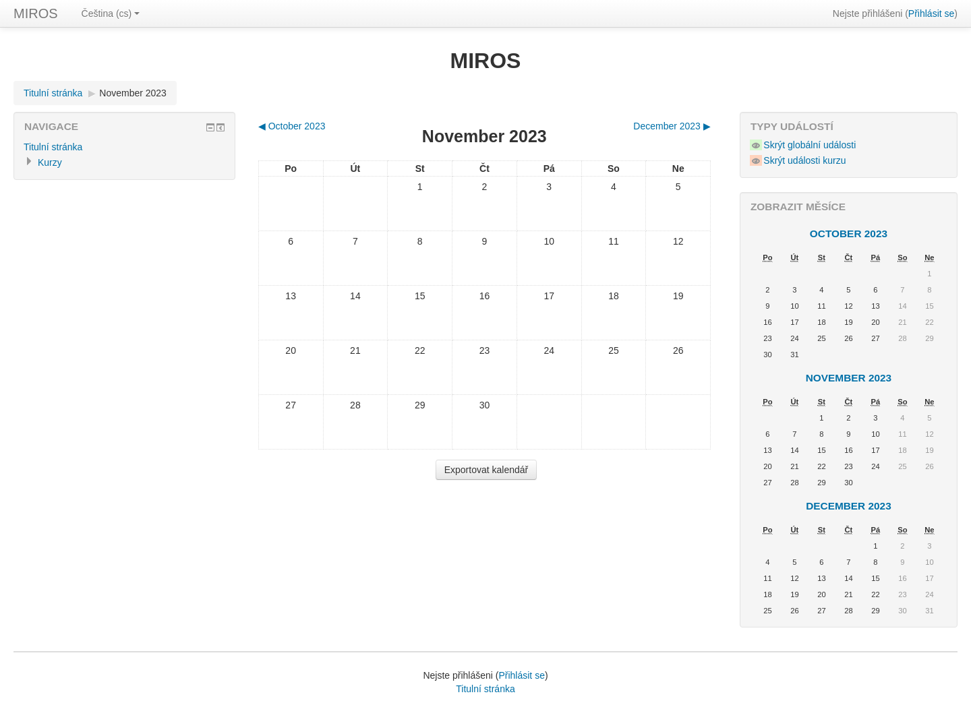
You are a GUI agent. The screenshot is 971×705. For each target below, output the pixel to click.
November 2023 (133, 93)
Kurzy (50, 162)
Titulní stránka (53, 93)
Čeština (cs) (111, 13)
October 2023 (848, 233)
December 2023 (848, 506)
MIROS (35, 13)
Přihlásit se (931, 13)
